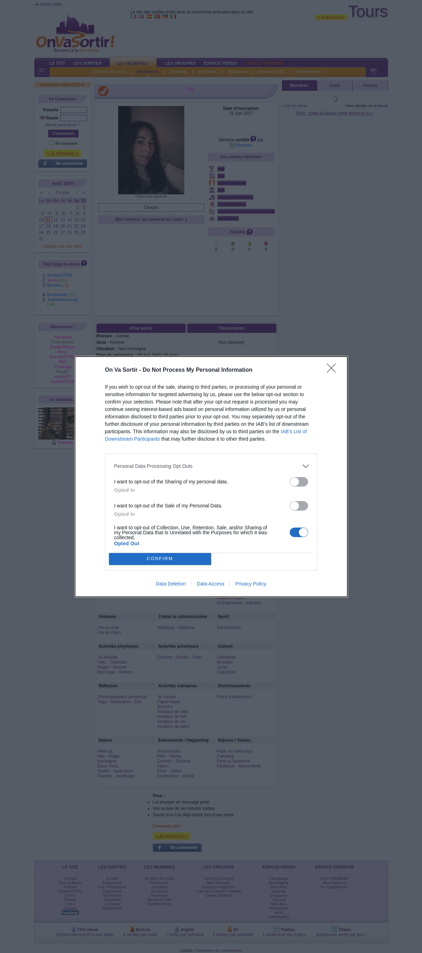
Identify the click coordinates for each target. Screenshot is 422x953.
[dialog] (211, 477)
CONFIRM (160, 558)
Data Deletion (171, 584)
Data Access (210, 584)
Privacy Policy (250, 584)
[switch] (299, 482)
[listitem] (211, 466)
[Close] (333, 370)
